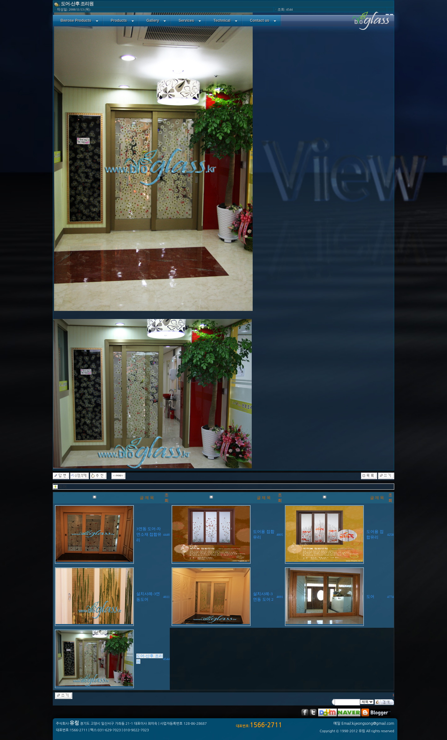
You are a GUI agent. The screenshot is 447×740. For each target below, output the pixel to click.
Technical (225, 20)
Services (189, 20)
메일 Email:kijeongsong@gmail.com (363, 723)
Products (122, 20)
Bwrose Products (79, 20)
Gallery (156, 20)
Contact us (263, 20)
